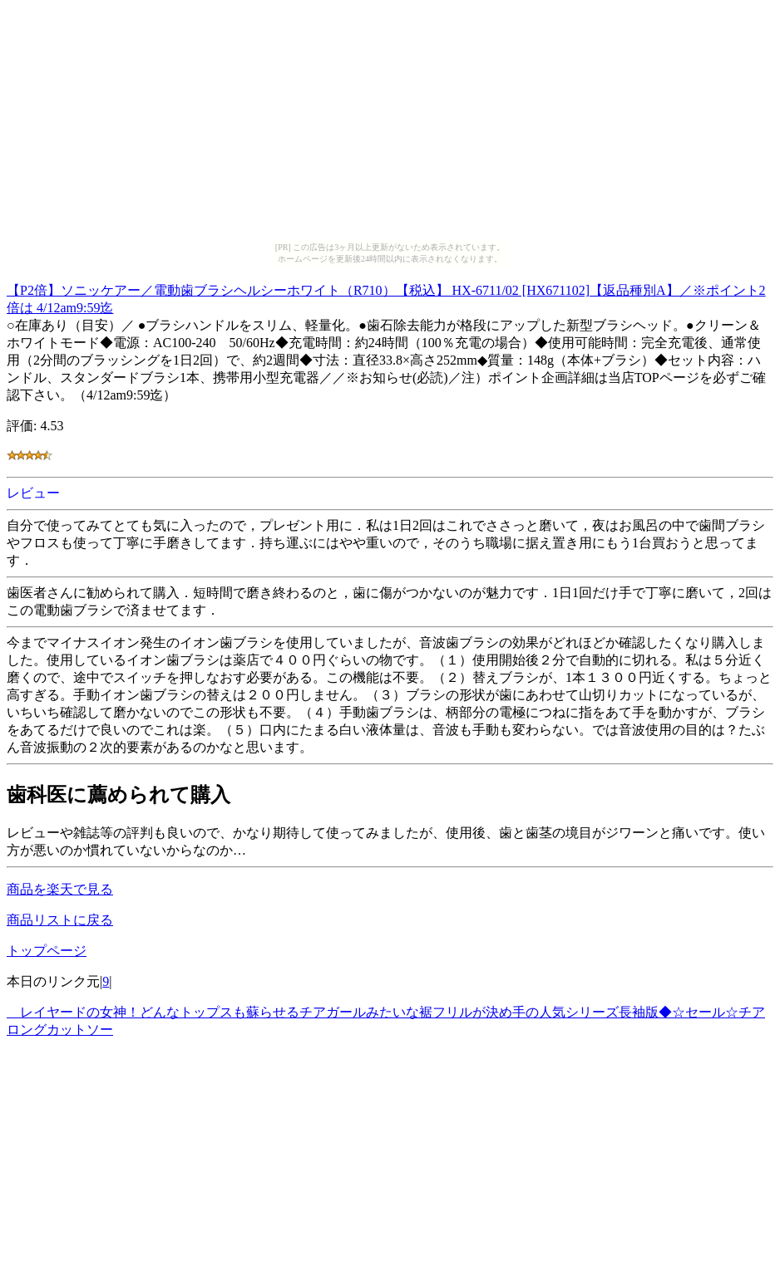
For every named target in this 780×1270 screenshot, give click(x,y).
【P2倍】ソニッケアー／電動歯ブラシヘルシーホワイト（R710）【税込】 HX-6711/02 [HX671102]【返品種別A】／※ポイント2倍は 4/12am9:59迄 (386, 296)
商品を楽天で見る (60, 889)
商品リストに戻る (60, 920)
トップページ (46, 951)
